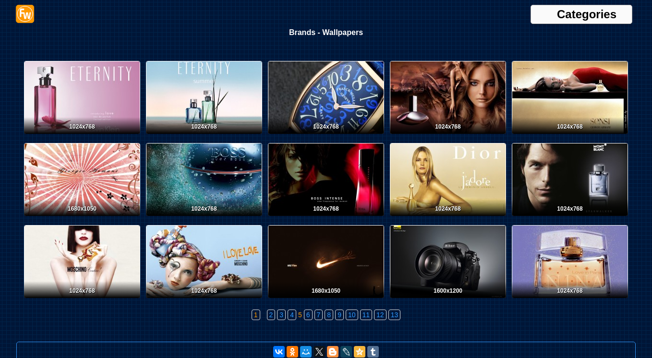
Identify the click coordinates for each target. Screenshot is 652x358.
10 (352, 315)
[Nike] (326, 300)
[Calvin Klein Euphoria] (448, 135)
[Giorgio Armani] (82, 218)
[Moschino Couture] (82, 300)
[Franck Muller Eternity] (82, 135)
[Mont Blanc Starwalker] (570, 218)
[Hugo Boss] (204, 218)
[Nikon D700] (448, 300)
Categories (586, 14)
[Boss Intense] (326, 218)
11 (366, 315)
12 (380, 315)
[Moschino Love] (204, 300)
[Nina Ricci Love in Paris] (570, 300)
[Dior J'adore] (448, 218)
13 (394, 315)
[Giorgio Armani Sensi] (570, 135)
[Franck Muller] (326, 135)
